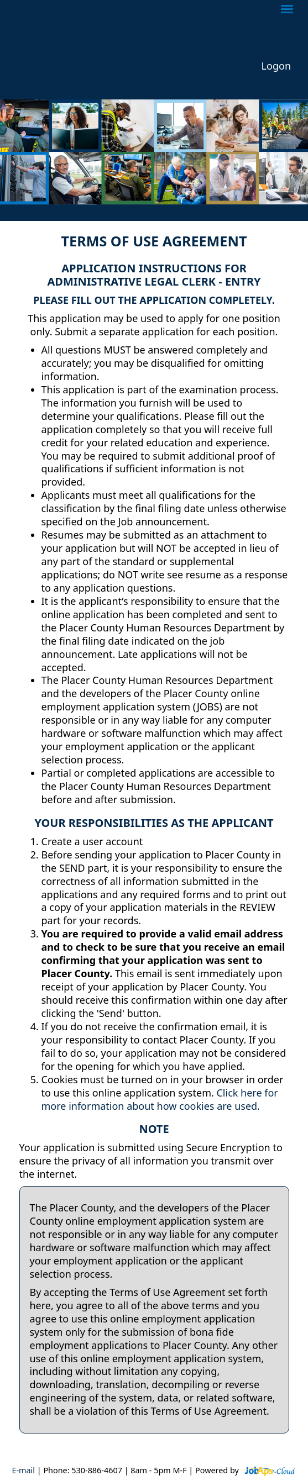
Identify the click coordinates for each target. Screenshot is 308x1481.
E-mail (23, 1470)
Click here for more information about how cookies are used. (159, 1099)
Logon (276, 66)
